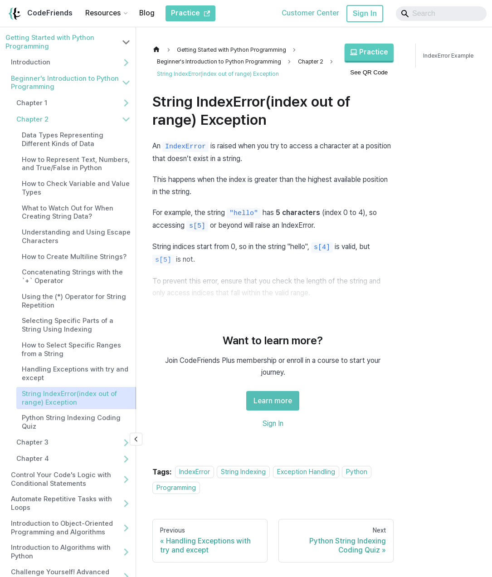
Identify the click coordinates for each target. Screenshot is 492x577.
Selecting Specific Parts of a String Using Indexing (67, 325)
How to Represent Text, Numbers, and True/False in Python (76, 164)
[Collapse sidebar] (136, 439)
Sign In (365, 13)
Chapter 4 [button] (32, 459)
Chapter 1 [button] (31, 103)
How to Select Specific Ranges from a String (71, 349)
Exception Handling (306, 472)
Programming (176, 487)
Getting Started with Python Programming (49, 42)
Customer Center (310, 13)
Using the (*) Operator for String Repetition (74, 301)
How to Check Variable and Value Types (76, 188)
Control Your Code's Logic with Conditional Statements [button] (61, 479)
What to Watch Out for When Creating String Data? (67, 212)
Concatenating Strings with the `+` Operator (72, 276)
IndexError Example (448, 55)
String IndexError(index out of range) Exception (69, 398)
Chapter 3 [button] (32, 442)
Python (356, 472)
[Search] (441, 13)
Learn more (272, 400)
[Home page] (158, 49)
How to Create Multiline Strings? (74, 257)
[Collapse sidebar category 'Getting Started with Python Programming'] (126, 42)
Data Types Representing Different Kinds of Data (62, 139)
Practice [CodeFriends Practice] (190, 13)
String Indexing (243, 472)
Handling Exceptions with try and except (75, 373)
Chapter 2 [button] (32, 119)
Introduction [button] (30, 62)
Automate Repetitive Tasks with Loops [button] (61, 503)
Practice (369, 52)
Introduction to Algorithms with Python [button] (61, 551)
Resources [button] (103, 13)
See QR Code (369, 72)
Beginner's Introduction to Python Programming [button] (65, 82)
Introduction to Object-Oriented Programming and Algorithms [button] (62, 527)
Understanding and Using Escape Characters (76, 236)
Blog (147, 13)
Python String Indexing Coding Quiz (71, 422)
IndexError (194, 472)
